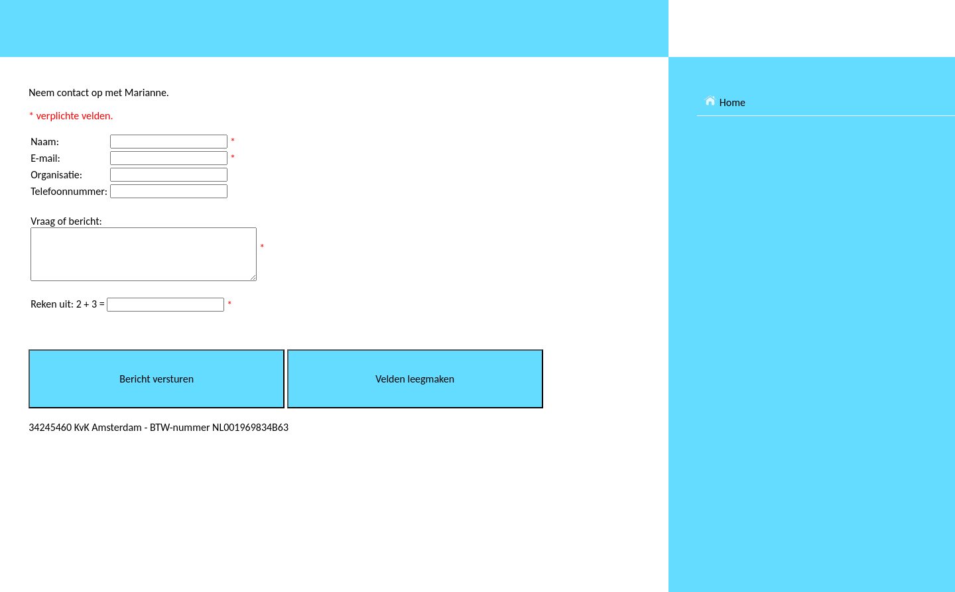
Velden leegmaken (414, 389)
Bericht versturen (156, 389)
